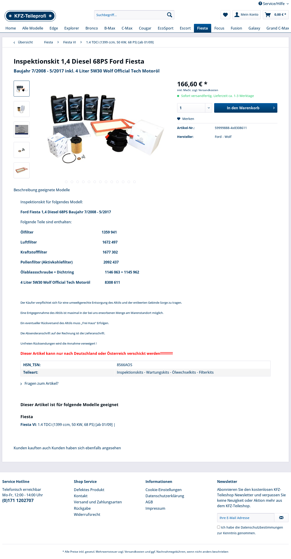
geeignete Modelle (54, 189)
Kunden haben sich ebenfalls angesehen (86, 447)
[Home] (10, 28)
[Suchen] (169, 14)
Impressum (155, 508)
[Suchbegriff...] (134, 14)
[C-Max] (127, 28)
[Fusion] (236, 28)
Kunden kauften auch (32, 447)
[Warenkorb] (276, 14)
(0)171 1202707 (18, 500)
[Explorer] (71, 28)
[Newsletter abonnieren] (281, 517)
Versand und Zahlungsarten (98, 501)
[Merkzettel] (225, 14)
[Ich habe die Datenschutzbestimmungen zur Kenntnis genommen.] (218, 527)
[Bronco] (91, 28)
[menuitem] (134, 17)
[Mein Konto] (246, 14)
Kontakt (81, 495)
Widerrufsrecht (87, 514)
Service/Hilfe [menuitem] (272, 3)
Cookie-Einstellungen (164, 489)
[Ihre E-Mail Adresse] (245, 517)
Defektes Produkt (89, 489)
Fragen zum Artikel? (39, 383)
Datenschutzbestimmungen (262, 527)
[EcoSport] (166, 28)
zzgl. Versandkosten (205, 90)
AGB (149, 501)
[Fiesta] (202, 28)
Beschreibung (25, 189)
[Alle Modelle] (32, 28)
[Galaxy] (254, 28)
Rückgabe (82, 508)
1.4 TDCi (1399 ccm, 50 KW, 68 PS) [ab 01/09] (75, 424)
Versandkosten (134, 552)
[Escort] (185, 28)
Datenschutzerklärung (165, 495)
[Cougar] (145, 28)
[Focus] (219, 28)
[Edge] (53, 28)
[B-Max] (109, 28)
